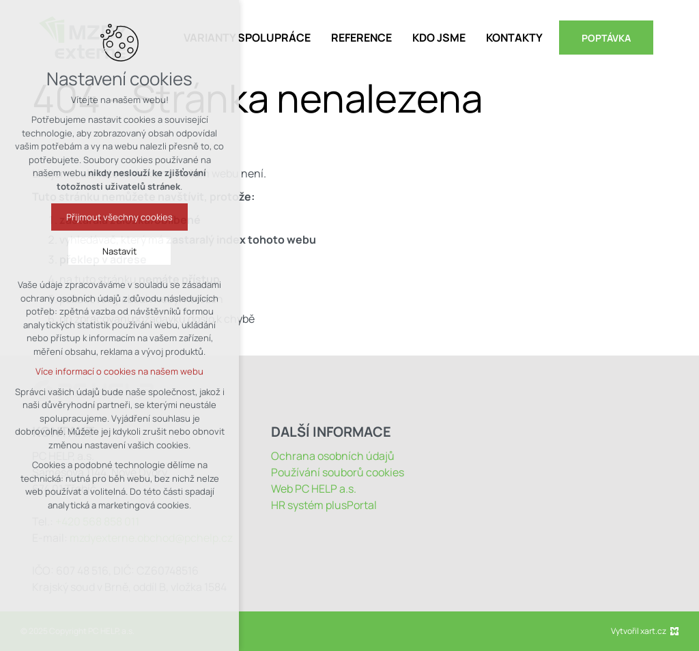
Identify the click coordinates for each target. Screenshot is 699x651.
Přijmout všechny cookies (119, 217)
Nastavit (119, 251)
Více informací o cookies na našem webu (119, 371)
